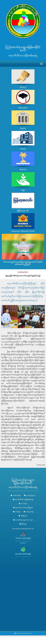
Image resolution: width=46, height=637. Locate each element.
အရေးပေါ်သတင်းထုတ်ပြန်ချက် (24, 508)
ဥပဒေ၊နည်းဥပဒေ (30, 495)
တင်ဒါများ (17, 512)
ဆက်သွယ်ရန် (28, 512)
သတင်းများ (24, 504)
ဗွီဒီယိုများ (23, 524)
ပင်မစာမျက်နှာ (16, 495)
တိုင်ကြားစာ (23, 516)
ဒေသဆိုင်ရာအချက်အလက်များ (23, 520)
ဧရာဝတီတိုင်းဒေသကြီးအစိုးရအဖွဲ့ (24, 499)
